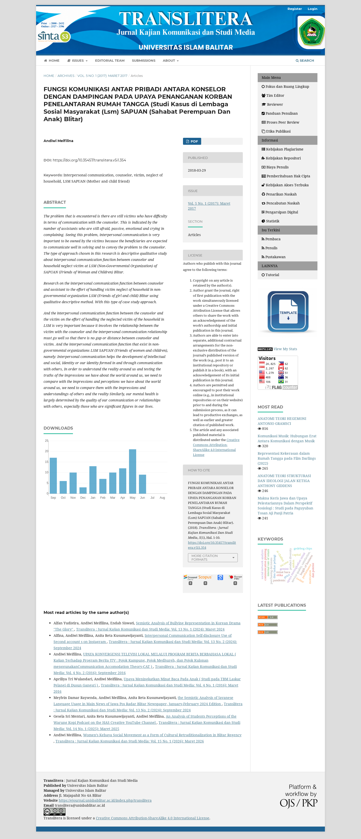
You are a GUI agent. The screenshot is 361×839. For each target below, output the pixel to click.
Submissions (143, 60)
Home (52, 60)
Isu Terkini (271, 230)
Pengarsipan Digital (280, 212)
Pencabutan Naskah (281, 203)
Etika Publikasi (276, 131)
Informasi (270, 140)
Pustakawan (274, 256)
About (169, 60)
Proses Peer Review (280, 122)
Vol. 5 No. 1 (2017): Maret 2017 (102, 76)
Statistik (271, 221)
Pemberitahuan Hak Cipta (286, 176)
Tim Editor (273, 95)
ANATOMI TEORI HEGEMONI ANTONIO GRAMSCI (282, 421)
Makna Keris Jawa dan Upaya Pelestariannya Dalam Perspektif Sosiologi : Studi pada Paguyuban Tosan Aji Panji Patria (285, 505)
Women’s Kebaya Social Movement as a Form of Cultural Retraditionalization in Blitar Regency (162, 735)
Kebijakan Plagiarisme (282, 149)
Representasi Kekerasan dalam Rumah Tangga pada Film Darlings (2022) (287, 458)
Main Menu (271, 77)
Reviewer (272, 104)
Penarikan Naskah (279, 194)
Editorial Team (109, 60)
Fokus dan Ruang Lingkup (285, 86)
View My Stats (285, 348)
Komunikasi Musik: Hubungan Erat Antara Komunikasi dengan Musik (287, 438)
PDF (194, 141)
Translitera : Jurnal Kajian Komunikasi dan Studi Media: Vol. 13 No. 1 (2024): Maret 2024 (150, 629)
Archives (66, 76)
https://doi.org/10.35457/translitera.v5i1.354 (89, 160)
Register (295, 9)
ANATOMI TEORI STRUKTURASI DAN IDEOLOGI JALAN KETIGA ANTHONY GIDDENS (284, 480)
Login (312, 9)
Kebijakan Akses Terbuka (285, 185)
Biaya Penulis (275, 167)
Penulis (269, 248)
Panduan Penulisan (280, 113)
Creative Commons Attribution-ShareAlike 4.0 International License (152, 818)
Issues (76, 60)
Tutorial (270, 274)
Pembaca (271, 239)
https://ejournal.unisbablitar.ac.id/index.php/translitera (105, 800)
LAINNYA (270, 265)
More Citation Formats (204, 557)
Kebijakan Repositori (281, 158)
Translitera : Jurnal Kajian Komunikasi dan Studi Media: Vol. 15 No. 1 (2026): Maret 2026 (130, 741)
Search (305, 60)
